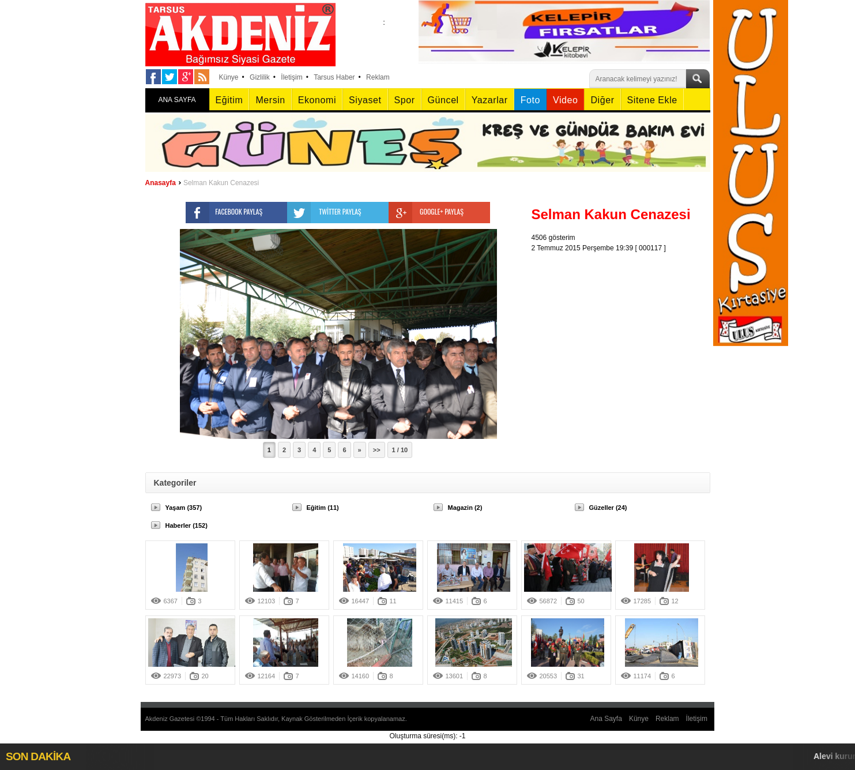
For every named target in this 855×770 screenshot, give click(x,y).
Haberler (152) (186, 525)
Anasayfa (160, 183)
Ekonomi (317, 100)
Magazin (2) (465, 507)
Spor (404, 100)
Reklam (378, 77)
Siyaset (365, 100)
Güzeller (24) (608, 507)
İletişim (291, 77)
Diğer (602, 100)
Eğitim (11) (323, 507)
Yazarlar (490, 100)
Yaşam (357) (183, 507)
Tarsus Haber (334, 77)
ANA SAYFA (176, 100)
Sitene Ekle (652, 100)
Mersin (270, 100)
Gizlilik (260, 77)
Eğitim (229, 100)
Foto (530, 100)
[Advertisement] (623, 325)
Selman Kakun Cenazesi (221, 183)
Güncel (443, 100)
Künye (229, 77)
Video (565, 100)
